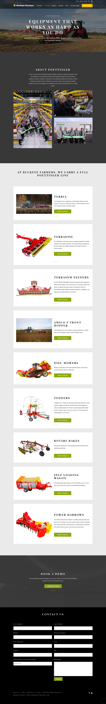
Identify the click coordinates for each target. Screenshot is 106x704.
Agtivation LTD (44, 695)
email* (16, 633)
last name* (58, 624)
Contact (85, 1)
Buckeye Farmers (19, 695)
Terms (39, 692)
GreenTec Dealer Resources (52, 692)
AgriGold (54, 5)
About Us (16, 692)
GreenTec (39, 5)
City (55, 641)
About (77, 1)
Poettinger (47, 5)
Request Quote (87, 5)
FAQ (23, 692)
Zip (55, 650)
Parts (66, 5)
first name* (18, 624)
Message (57, 659)
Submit (58, 679)
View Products (62, 211)
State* (15, 650)
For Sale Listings (74, 5)
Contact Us (30, 692)
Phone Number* (60, 633)
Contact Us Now (53, 586)
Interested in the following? (24, 659)
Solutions (60, 5)
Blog (81, 1)
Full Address (18, 641)
